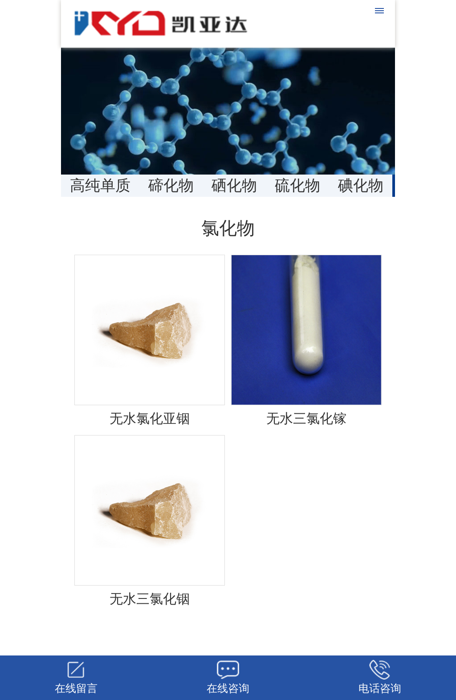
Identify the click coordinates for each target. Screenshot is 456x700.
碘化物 (360, 185)
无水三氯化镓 (306, 418)
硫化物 (297, 185)
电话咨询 (379, 688)
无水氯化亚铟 (150, 418)
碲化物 (171, 185)
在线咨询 (228, 688)
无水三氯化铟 (150, 598)
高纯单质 (100, 185)
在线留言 (76, 688)
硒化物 (234, 185)
